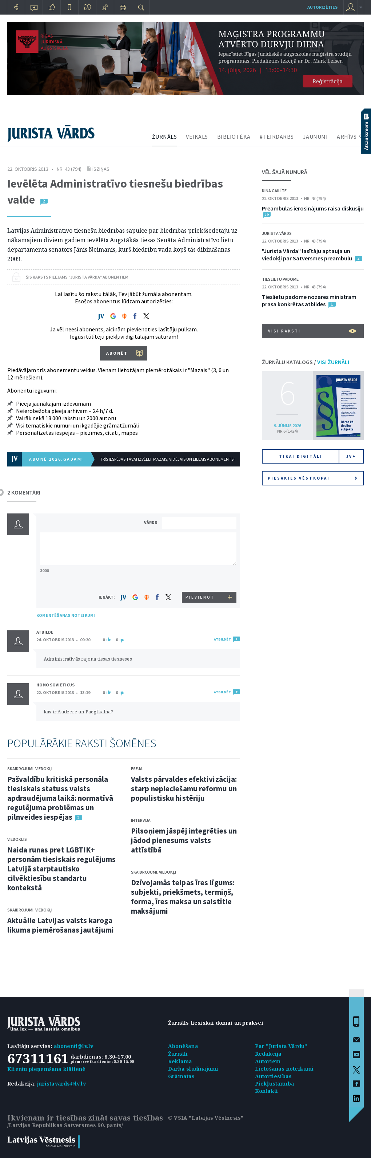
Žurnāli (178, 1053)
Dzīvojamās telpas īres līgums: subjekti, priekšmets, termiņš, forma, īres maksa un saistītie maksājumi (183, 897)
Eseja (137, 768)
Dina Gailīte (274, 190)
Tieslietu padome (280, 279)
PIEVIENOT (200, 597)
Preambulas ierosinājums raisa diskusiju (313, 208)
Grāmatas (181, 1076)
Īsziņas (100, 169)
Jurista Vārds (277, 233)
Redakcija (268, 1053)
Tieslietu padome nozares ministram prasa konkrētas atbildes (309, 300)
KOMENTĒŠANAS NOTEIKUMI (65, 615)
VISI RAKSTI (312, 331)
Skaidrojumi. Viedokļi (29, 768)
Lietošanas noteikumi (284, 1068)
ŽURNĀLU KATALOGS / (305, 362)
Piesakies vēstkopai (312, 478)
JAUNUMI (315, 136)
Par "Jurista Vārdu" (281, 1046)
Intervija (141, 820)
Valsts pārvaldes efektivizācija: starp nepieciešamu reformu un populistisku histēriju (184, 788)
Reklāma (180, 1061)
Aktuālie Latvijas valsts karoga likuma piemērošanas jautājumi (60, 925)
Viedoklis (17, 839)
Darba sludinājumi (193, 1068)
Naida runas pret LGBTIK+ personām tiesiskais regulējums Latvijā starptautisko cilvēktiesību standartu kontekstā (61, 869)
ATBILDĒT (222, 639)
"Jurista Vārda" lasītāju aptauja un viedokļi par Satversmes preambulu (307, 254)
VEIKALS (197, 136)
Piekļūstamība (275, 1083)
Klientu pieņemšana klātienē (46, 1069)
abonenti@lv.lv (73, 1046)
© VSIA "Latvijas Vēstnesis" (205, 1117)
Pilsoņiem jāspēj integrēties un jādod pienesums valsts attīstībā (184, 840)
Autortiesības (273, 1076)
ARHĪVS (346, 136)
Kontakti (266, 1090)
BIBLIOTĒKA (234, 136)
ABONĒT (117, 353)
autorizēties (322, 7)
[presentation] (200, 578)
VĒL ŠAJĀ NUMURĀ (284, 172)
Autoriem (268, 1061)
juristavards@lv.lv (61, 1083)
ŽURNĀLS (164, 136)
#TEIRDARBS (277, 136)
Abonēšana (183, 1046)
